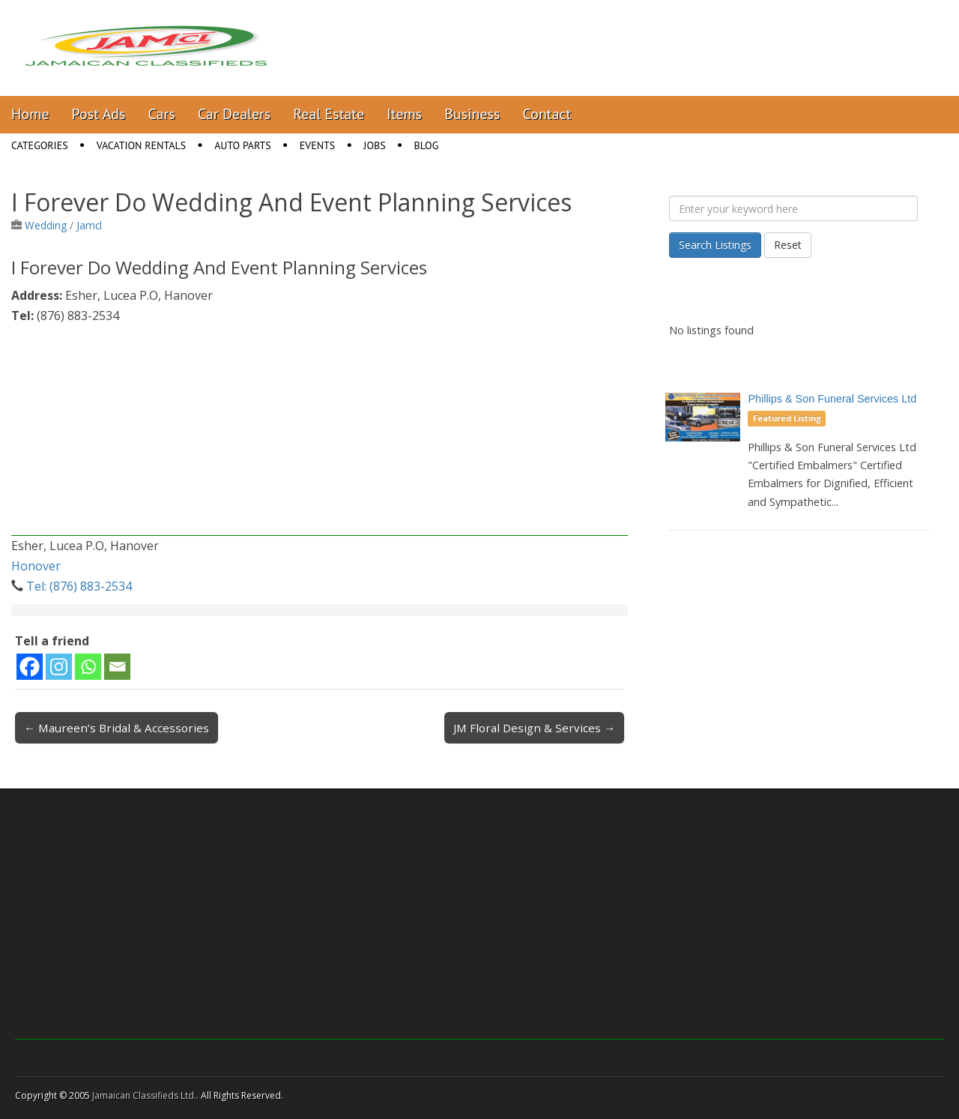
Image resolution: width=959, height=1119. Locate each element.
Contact (546, 114)
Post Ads (99, 114)
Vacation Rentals (142, 145)
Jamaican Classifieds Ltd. (144, 1095)
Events (318, 145)
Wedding (46, 225)
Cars (161, 114)
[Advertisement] (319, 431)
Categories (39, 145)
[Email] (117, 667)
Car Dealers (234, 114)
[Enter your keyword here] (793, 208)
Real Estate (328, 114)
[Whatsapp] (88, 667)
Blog (426, 145)
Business (472, 114)
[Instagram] (59, 667)
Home (30, 114)
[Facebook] (29, 667)
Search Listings (715, 245)
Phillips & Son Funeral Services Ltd (832, 399)
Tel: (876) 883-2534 (79, 586)
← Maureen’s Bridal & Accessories (116, 727)
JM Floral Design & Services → (534, 727)
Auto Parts (242, 145)
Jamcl (89, 225)
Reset (788, 245)
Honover (36, 566)
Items (404, 114)
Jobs (374, 145)
